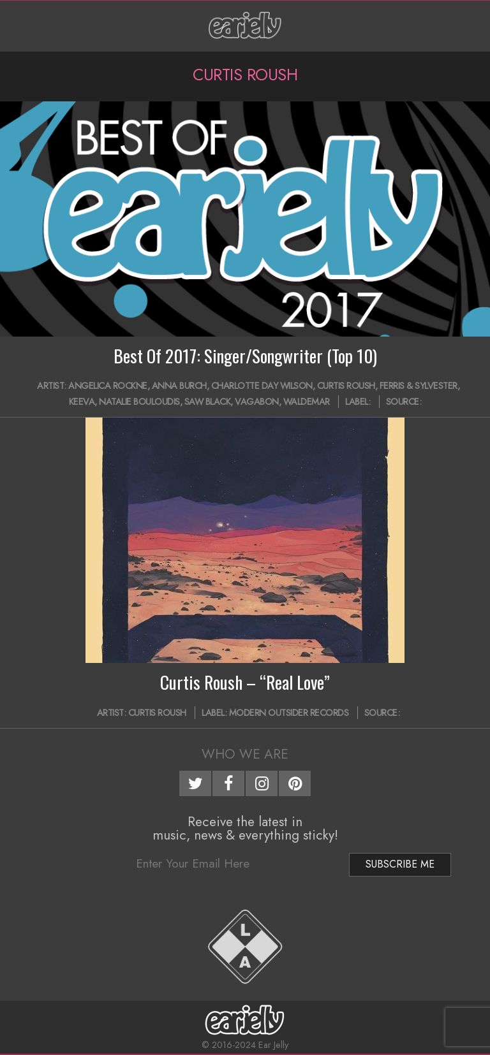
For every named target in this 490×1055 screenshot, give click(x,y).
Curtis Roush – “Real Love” (245, 682)
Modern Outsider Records (289, 712)
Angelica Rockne (107, 385)
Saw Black (207, 401)
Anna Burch (179, 385)
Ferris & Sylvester (418, 385)
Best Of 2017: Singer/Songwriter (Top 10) (245, 355)
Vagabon (257, 401)
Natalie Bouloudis (139, 401)
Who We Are (245, 754)
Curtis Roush (346, 385)
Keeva (82, 401)
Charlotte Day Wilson (262, 385)
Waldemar (306, 401)
